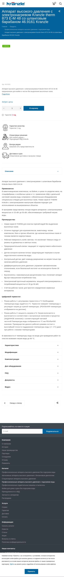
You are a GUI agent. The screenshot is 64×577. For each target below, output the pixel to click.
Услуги (5, 503)
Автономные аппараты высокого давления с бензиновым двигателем (28, 475)
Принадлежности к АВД (11, 492)
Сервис (4, 507)
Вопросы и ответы (9, 539)
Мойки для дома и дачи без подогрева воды (18, 488)
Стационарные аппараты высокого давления (19, 479)
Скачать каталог (8, 526)
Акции (4, 536)
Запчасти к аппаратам (10, 495)
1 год (14, 115)
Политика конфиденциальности (14, 542)
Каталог (5, 468)
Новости (5, 529)
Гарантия (5, 510)
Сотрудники (6, 457)
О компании (6, 444)
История (5, 447)
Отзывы (5, 460)
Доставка (5, 514)
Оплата (4, 517)
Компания (6, 440)
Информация (7, 522)
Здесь (12, 564)
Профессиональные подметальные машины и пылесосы (23, 485)
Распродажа (6, 498)
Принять (31, 571)
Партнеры (5, 453)
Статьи (4, 532)
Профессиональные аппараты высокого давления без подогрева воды (28, 472)
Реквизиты (6, 463)
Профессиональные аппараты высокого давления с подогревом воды (28, 482)
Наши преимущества (10, 450)
